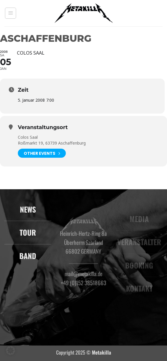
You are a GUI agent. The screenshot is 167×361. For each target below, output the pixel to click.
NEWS (28, 212)
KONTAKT (139, 292)
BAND (27, 259)
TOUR (28, 236)
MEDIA (139, 223)
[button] (10, 13)
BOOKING (139, 269)
